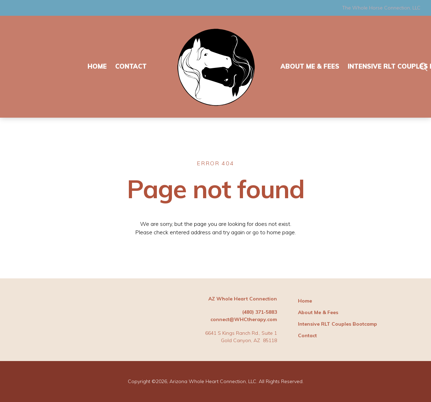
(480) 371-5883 (259, 312)
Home (97, 66)
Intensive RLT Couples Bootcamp (337, 324)
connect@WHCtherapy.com (243, 319)
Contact (131, 66)
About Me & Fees (309, 66)
